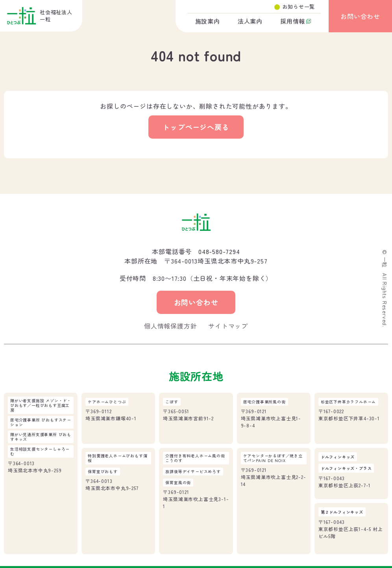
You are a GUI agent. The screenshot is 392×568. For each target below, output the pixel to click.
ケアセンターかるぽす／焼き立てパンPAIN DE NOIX (273, 458)
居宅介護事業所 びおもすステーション (40, 422)
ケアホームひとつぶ (107, 401)
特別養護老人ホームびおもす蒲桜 (117, 458)
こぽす (171, 401)
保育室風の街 (178, 482)
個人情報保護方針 (170, 326)
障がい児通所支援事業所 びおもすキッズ (40, 437)
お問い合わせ (360, 16)
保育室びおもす (103, 471)
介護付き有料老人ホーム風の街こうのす (195, 458)
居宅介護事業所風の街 (264, 401)
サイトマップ (228, 326)
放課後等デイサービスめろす (192, 471)
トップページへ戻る (196, 127)
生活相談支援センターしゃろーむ (40, 451)
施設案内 (207, 21)
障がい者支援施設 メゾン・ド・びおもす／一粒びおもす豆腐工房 (40, 405)
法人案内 (250, 21)
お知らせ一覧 (298, 6)
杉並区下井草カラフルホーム (348, 401)
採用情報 (292, 21)
